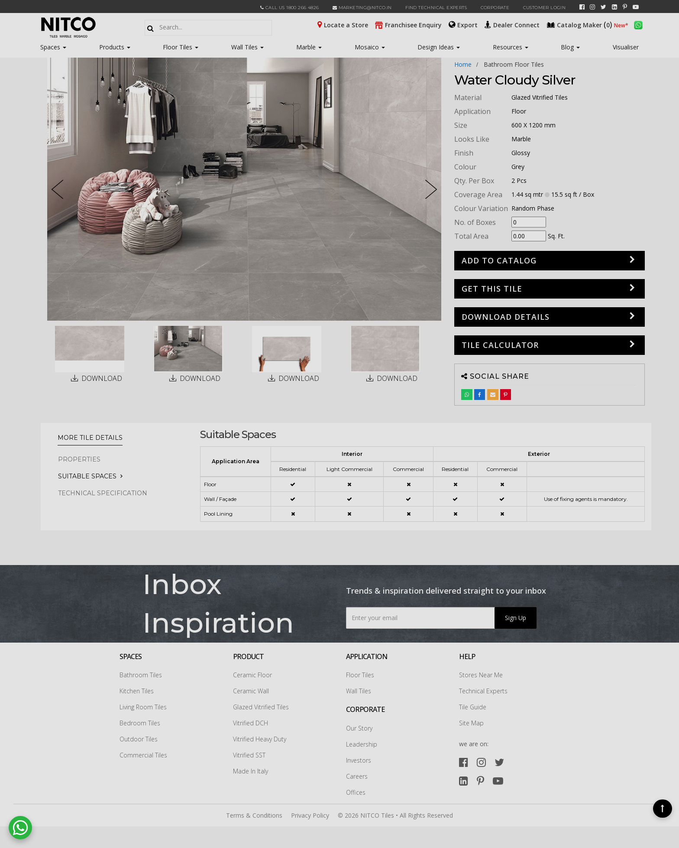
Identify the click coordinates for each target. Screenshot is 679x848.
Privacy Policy (310, 815)
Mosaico (370, 47)
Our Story (359, 728)
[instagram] (592, 7)
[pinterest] (625, 7)
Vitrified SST (249, 755)
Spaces (50, 47)
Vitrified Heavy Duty (259, 739)
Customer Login (544, 7)
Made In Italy (250, 771)
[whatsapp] (638, 24)
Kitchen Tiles (137, 691)
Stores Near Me (481, 675)
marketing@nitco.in (362, 7)
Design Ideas (438, 47)
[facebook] (582, 7)
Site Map (471, 723)
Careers (357, 776)
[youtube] (636, 7)
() (580, 24)
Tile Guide (472, 707)
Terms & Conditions (254, 815)
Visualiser (626, 47)
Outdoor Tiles (139, 739)
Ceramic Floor (252, 675)
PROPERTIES (79, 459)
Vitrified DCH (250, 723)
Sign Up (515, 618)
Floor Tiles (180, 47)
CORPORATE (495, 7)
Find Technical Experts (436, 7)
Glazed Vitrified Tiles (261, 707)
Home (463, 64)
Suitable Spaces (87, 476)
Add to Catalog (499, 260)
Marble (309, 47)
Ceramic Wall (251, 691)
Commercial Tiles (143, 755)
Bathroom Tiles (141, 675)
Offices (355, 792)
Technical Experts (483, 691)
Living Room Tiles (143, 707)
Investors (358, 760)
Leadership (361, 744)
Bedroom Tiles (140, 723)
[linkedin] (614, 7)
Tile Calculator (500, 345)
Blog (570, 47)
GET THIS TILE (492, 288)
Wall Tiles (247, 47)
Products (111, 47)
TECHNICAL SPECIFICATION (102, 493)
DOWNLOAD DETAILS (506, 317)
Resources (510, 47)
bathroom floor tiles (514, 64)
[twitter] (603, 7)
